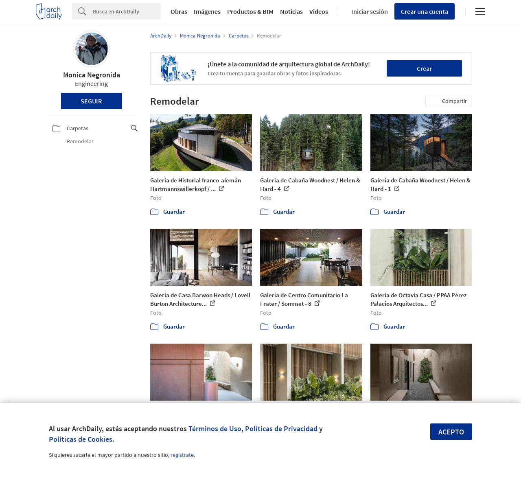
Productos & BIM (250, 11)
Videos (318, 11)
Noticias (291, 11)
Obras (179, 11)
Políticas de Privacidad (281, 428)
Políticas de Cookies (80, 439)
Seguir (91, 101)
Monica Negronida (91, 74)
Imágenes (207, 11)
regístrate (182, 454)
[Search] (127, 11)
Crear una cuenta (424, 11)
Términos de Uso (214, 428)
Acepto (451, 431)
